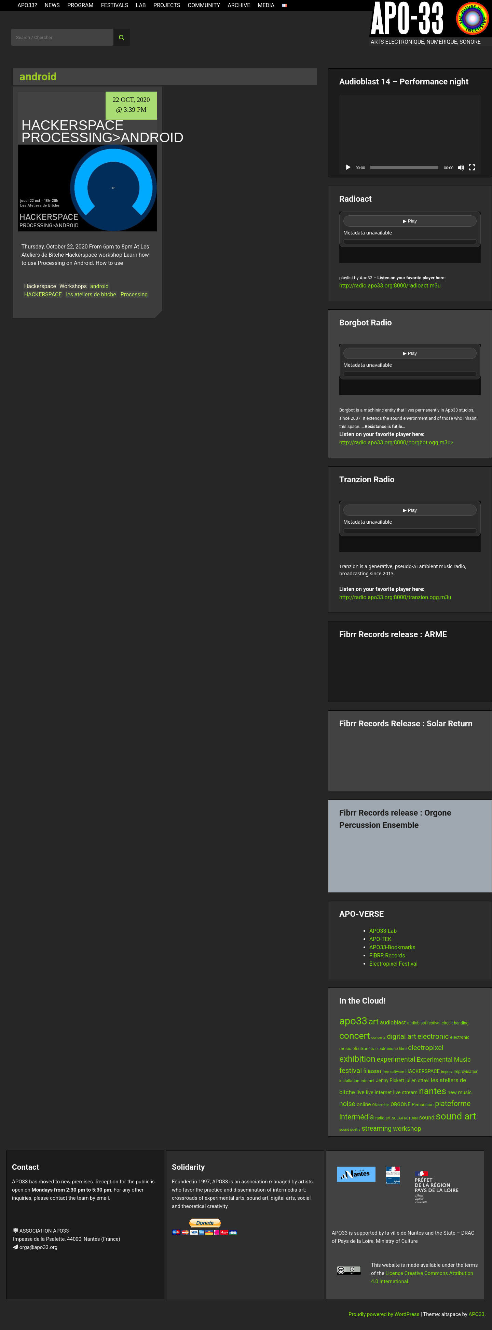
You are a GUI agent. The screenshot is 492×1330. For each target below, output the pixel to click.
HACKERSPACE (43, 294)
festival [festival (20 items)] (350, 1070)
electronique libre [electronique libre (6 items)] (391, 1048)
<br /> (410, 237)
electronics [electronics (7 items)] (363, 1048)
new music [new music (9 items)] (460, 1092)
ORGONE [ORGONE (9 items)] (400, 1104)
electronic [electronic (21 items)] (433, 1036)
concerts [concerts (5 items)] (378, 1037)
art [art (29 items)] (374, 1021)
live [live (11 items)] (360, 1092)
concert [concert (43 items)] (354, 1035)
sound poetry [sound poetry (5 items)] (349, 1129)
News (52, 5)
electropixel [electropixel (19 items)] (425, 1048)
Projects (166, 5)
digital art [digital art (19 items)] (401, 1036)
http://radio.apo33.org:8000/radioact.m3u (390, 285)
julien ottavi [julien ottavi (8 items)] (417, 1080)
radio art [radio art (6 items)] (383, 1118)
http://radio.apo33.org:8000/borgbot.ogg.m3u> (396, 442)
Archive (239, 5)
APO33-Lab (383, 931)
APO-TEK (380, 939)
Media (266, 5)
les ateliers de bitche (91, 294)
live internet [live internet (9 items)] (379, 1092)
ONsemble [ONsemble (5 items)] (381, 1105)
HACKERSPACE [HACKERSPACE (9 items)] (422, 1071)
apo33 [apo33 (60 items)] (353, 1021)
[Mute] (460, 167)
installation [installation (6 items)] (349, 1080)
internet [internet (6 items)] (368, 1080)
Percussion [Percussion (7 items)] (423, 1104)
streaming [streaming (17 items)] (377, 1128)
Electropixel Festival (393, 963)
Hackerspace (40, 286)
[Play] (348, 167)
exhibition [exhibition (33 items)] (357, 1059)
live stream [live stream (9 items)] (405, 1092)
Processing (134, 294)
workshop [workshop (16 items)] (407, 1128)
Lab (141, 5)
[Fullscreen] (471, 167)
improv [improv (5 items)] (446, 1072)
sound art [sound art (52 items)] (456, 1116)
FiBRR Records (387, 955)
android (99, 286)
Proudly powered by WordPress (384, 1314)
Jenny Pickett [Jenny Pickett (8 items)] (390, 1080)
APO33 (476, 1314)
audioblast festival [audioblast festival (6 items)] (423, 1023)
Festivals (114, 5)
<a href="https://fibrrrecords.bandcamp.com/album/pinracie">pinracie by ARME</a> (410, 667)
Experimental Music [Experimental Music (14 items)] (443, 1059)
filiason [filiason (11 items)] (372, 1071)
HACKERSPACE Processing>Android (103, 131)
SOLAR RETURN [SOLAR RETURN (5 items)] (405, 1118)
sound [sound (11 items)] (427, 1117)
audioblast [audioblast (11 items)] (393, 1022)
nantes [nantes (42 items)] (432, 1091)
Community (204, 5)
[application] (410, 134)
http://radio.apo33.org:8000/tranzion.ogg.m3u (395, 597)
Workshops (73, 286)
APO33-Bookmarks (392, 947)
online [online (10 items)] (364, 1104)
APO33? (27, 5)
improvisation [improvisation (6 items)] (466, 1071)
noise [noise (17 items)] (347, 1104)
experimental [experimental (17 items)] (396, 1059)
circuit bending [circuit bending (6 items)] (455, 1023)
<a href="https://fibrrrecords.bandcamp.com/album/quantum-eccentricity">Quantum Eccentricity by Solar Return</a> (410, 757)
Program (80, 5)
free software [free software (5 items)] (393, 1072)
